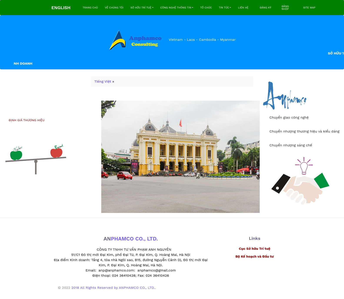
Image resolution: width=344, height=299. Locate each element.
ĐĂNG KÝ (265, 7)
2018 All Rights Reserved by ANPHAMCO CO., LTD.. (113, 288)
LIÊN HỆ (243, 7)
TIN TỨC (224, 7)
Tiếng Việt (102, 81)
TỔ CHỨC (206, 7)
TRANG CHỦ (90, 7)
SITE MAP (309, 7)
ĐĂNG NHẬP (285, 7)
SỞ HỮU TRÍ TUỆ (140, 7)
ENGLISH (61, 7)
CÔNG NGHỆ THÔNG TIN (175, 7)
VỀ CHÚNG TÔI (114, 7)
